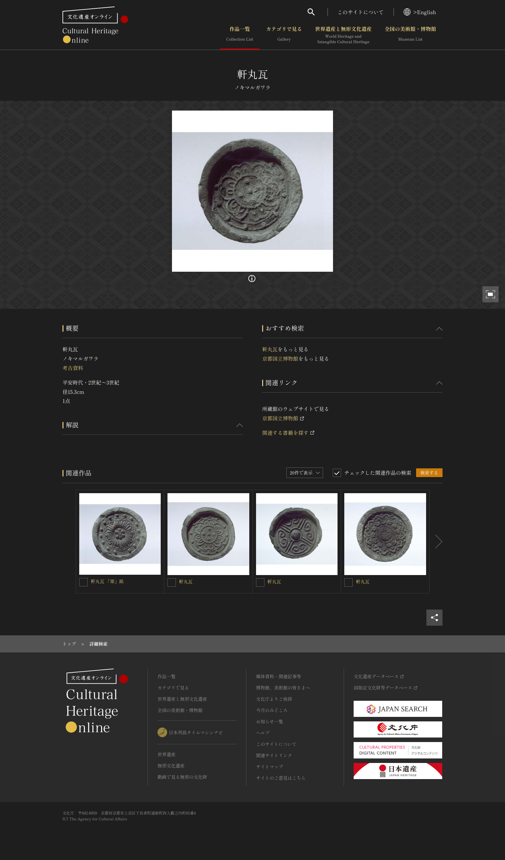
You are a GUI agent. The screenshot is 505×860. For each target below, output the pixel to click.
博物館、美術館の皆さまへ (283, 687)
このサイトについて (361, 12)
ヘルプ (263, 732)
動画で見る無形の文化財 (182, 777)
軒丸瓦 (270, 349)
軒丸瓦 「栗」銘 (107, 581)
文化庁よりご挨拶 (274, 699)
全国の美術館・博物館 (410, 35)
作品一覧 (239, 35)
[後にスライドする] (436, 541)
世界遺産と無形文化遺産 (343, 35)
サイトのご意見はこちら (281, 778)
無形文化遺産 (171, 765)
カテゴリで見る (284, 35)
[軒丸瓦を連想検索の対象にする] (171, 582)
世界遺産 (166, 754)
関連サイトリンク (274, 755)
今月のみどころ (272, 710)
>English (420, 12)
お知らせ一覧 (269, 721)
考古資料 (72, 368)
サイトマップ (269, 766)
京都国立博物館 (280, 358)
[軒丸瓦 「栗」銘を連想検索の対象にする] (83, 582)
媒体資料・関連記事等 (278, 676)
